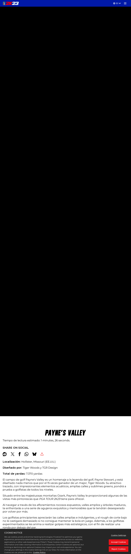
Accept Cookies (118, 545)
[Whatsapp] (26, 454)
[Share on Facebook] (20, 454)
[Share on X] (13, 454)
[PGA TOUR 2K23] (11, 3)
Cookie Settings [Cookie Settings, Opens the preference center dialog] (118, 538)
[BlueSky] (34, 454)
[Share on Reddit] (5, 454)
